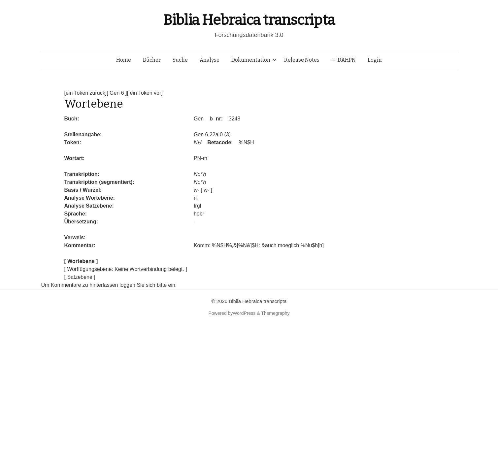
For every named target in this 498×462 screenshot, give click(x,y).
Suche (180, 60)
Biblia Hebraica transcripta (249, 20)
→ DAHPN (343, 60)
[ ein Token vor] (145, 93)
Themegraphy (275, 313)
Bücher (152, 60)
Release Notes (301, 60)
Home (123, 60)
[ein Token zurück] (85, 93)
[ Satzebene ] (79, 277)
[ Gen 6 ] (117, 93)
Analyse (209, 60)
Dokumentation (250, 60)
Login (375, 60)
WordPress (244, 313)
